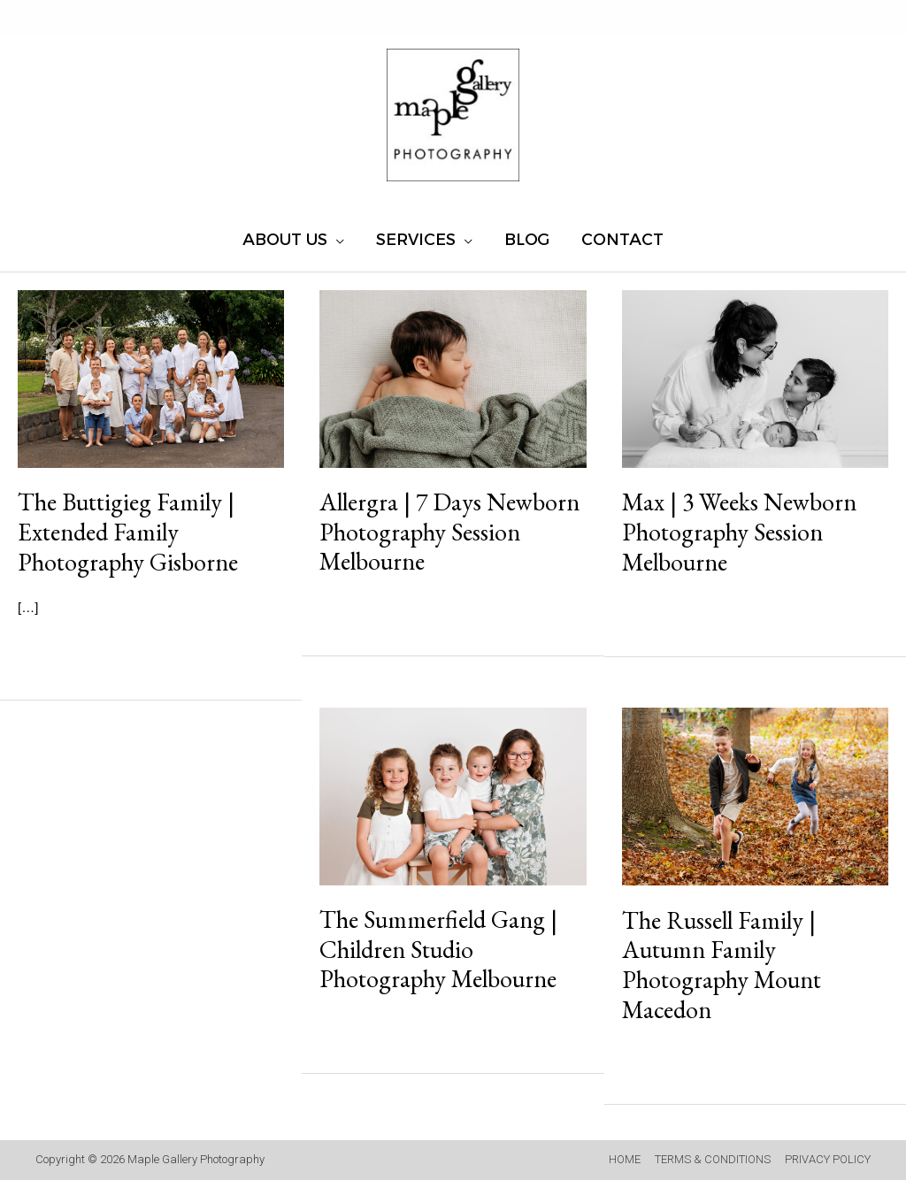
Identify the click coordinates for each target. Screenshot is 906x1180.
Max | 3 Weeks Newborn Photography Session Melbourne (739, 531)
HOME (625, 1159)
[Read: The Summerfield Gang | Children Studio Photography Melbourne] (452, 794)
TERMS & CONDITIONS (713, 1159)
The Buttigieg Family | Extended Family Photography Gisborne (128, 531)
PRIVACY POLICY (828, 1159)
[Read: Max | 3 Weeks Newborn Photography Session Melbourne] (755, 377)
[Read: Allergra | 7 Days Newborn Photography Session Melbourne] (452, 377)
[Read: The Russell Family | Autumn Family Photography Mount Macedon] (755, 795)
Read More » (89, 651)
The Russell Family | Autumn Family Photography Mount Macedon (721, 964)
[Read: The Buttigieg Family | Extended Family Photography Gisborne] (151, 377)
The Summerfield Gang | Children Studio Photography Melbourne (438, 948)
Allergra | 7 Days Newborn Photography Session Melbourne (449, 531)
